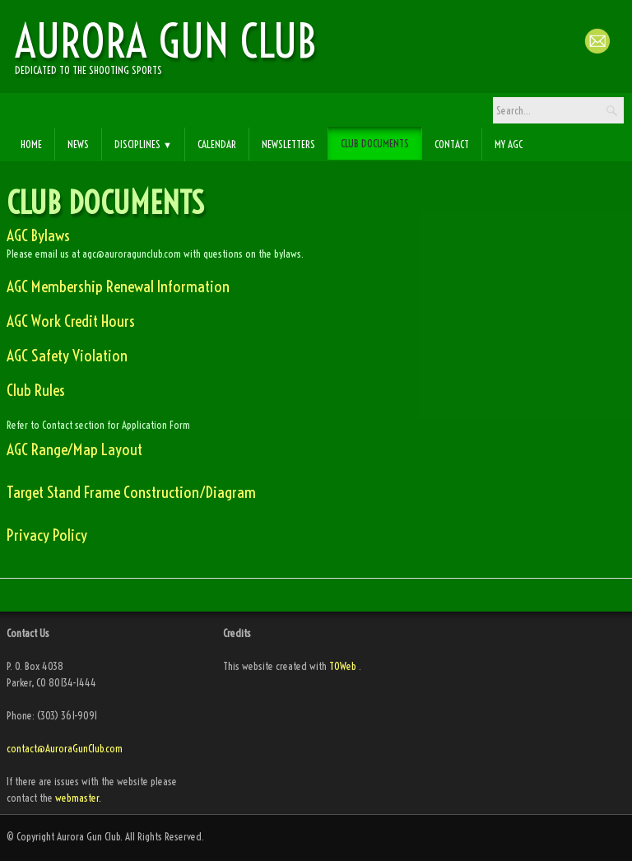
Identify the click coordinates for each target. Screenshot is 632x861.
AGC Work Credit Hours (71, 321)
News (78, 144)
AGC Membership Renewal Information (118, 286)
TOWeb (342, 666)
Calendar (217, 144)
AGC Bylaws (38, 235)
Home (31, 144)
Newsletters (288, 144)
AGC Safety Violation (67, 355)
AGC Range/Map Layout (74, 449)
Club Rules (36, 390)
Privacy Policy (47, 535)
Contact (451, 144)
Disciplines (143, 144)
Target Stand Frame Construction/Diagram (131, 492)
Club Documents (375, 143)
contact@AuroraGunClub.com (66, 748)
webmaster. (78, 797)
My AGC (509, 144)
